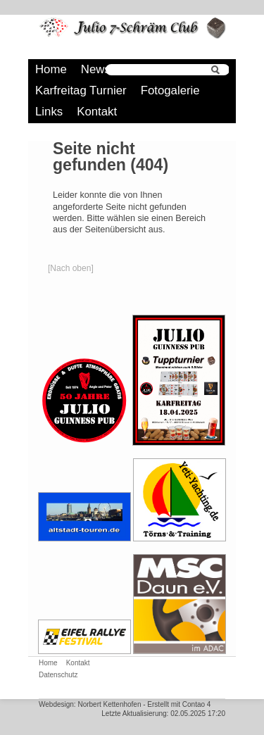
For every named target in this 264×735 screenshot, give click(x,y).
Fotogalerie (170, 90)
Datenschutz (58, 675)
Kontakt (97, 111)
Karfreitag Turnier (81, 90)
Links (49, 111)
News (96, 69)
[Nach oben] (71, 268)
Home (51, 69)
